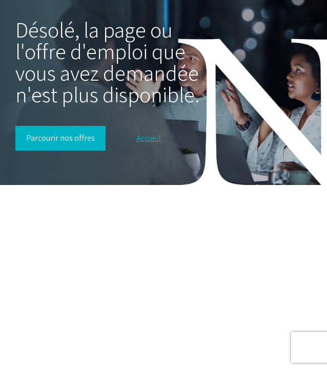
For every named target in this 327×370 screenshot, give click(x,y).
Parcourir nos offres (60, 138)
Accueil (148, 138)
